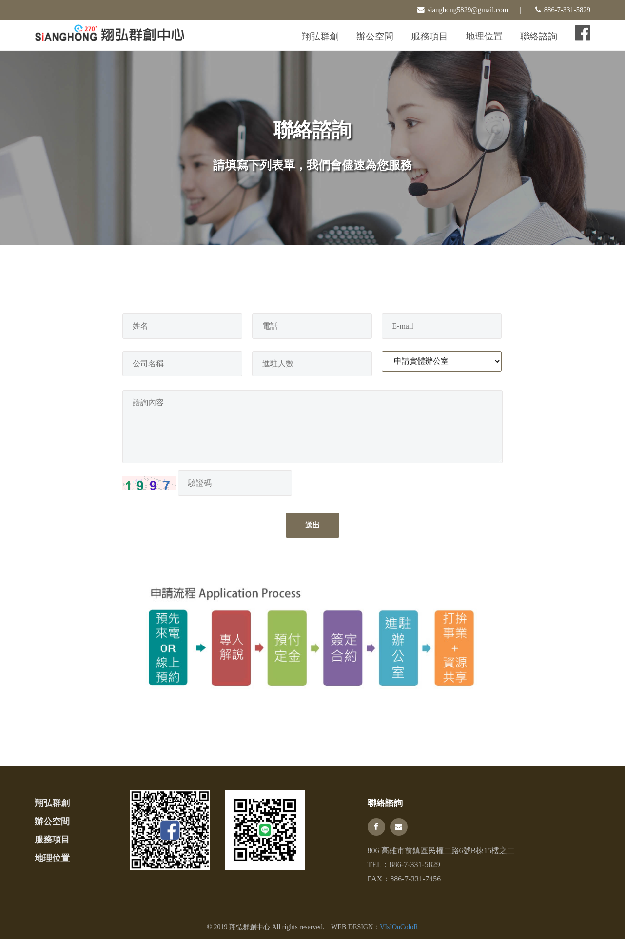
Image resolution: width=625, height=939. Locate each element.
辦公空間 (374, 36)
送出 (312, 525)
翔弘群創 (320, 36)
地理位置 (484, 36)
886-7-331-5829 (415, 865)
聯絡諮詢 (538, 36)
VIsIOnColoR (399, 927)
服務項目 (429, 36)
